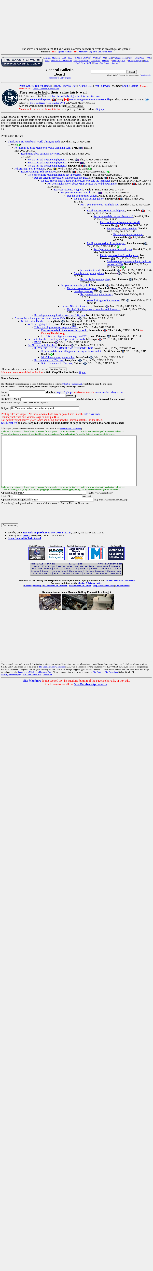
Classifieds (95, 60)
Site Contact (98, 682)
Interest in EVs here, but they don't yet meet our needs (56, 339)
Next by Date (86, 85)
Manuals (105, 60)
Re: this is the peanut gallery (82, 195)
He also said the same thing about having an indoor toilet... (72, 351)
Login (125, 85)
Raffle (89, 63)
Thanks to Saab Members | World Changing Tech (34, 141)
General (47, 58)
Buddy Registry (118, 60)
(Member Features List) (72, 384)
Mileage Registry (135, 60)
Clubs (130, 58)
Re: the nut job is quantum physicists (40, 153)
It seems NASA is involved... (76, 306)
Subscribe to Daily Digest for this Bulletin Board (75, 96)
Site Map (37, 595)
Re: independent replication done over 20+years (59, 315)
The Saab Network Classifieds (52, 676)
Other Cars (139, 58)
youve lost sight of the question (103, 300)
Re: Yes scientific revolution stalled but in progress (54, 174)
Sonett (109, 58)
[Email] (47, 99)
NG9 (98, 58)
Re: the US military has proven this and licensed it (93, 309)
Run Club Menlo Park (32, 684)
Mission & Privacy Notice (90, 593)
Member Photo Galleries (61, 60)
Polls (146, 60)
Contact (27, 595)
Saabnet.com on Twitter (80, 595)
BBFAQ (57, 85)
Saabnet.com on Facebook (55, 595)
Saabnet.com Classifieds (70, 428)
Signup (134, 85)
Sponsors (115, 63)
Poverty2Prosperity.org (11, 684)
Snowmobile (37, 99)
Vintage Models (120, 58)
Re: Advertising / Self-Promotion (38, 171)
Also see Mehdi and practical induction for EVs (39, 318)
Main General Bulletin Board (35, 85)
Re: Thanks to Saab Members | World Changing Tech (42, 147)
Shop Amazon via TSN (103, 595)
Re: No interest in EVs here (42, 345)
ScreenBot (47, 684)
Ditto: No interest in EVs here (56, 363)
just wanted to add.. (90, 270)
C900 (64, 58)
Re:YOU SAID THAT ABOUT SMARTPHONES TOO (63, 348)
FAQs (148, 58)
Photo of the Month (101, 63)
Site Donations (122, 595)
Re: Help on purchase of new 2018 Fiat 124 (47, 542)
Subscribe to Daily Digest (60, 78)
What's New (80, 63)
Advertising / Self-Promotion (29, 168)
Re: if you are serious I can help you (99, 204)
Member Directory (81, 60)
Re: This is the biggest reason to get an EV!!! (64, 336)
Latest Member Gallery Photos (46, 88)
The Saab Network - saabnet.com (119, 590)
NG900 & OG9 (81, 58)
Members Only (146, 75)
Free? (26, 545)
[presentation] (26, 523)
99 (104, 58)
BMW (37, 342)
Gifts (47, 60)
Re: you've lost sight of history (96, 294)
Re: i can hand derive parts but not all (113, 216)
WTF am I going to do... (40, 324)
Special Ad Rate (65, 51)
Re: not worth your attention (122, 228)
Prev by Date (70, 85)
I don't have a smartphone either (57, 357)
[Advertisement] (76, 24)
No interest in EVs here (33, 321)
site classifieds (92, 414)
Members (56, 58)
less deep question (83, 291)
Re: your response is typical (68, 189)
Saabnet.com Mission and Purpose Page (35, 682)
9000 (70, 58)
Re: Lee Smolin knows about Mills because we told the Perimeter (75, 180)
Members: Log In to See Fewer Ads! (95, 51)
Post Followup (102, 85)
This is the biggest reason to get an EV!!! (47, 103)
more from (97, 99)
